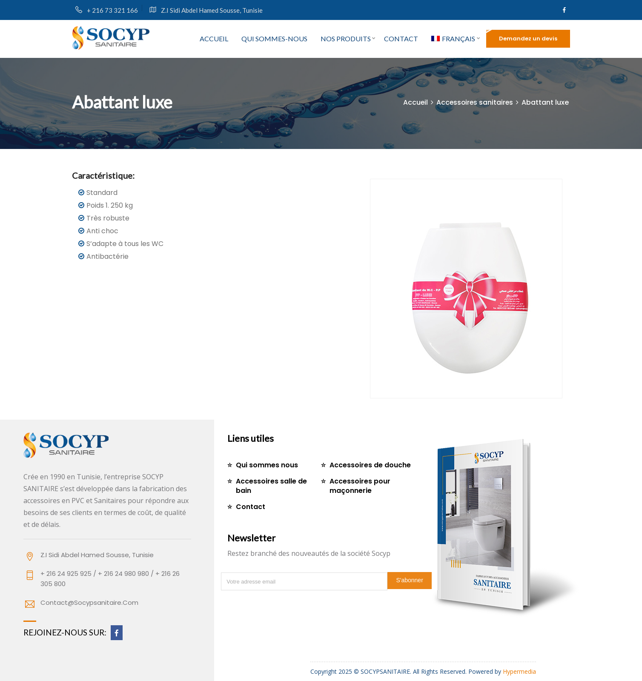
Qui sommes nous (267, 465)
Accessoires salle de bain (271, 485)
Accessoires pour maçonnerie (360, 485)
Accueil (214, 38)
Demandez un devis (528, 38)
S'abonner (409, 580)
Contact (401, 38)
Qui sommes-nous (274, 38)
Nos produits (346, 38)
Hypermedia (519, 671)
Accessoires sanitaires (474, 102)
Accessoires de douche (370, 465)
